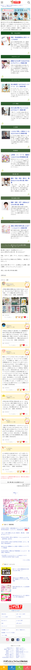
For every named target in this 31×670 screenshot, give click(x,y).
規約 (2, 623)
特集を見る (27, 668)
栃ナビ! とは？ (15, 610)
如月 (7, 420)
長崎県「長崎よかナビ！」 (21, 649)
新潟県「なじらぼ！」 (20, 650)
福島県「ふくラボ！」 (10, 650)
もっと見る (26, 560)
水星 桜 (7, 351)
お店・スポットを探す (4, 668)
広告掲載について (5, 629)
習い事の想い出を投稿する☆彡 (15, 482)
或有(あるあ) (9, 284)
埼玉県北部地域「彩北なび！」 (8, 657)
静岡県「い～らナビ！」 (21, 654)
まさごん (8, 396)
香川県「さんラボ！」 (20, 653)
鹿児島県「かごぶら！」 (21, 656)
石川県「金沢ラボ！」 (10, 656)
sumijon (8, 325)
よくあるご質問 (19, 620)
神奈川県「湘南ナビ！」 (10, 654)
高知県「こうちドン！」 (21, 657)
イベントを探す (12, 668)
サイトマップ (4, 626)
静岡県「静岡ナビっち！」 (9, 649)
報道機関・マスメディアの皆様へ (8, 632)
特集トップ (15, 493)
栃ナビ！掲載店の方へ (20, 629)
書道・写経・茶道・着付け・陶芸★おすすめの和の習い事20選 (20, 180)
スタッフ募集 (4, 635)
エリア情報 (19, 668)
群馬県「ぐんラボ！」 (10, 653)
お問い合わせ (19, 623)
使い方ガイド (4, 620)
